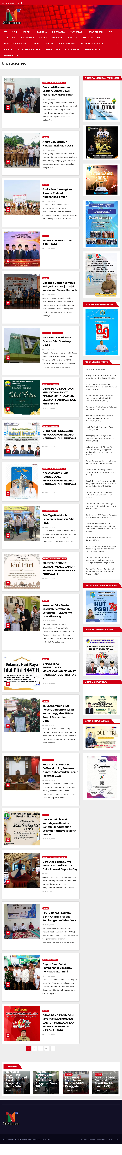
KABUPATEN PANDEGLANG (57, 82)
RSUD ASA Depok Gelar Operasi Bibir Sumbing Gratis (57, 341)
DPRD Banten (11, 55)
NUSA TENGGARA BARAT (16, 44)
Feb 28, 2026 (50, 976)
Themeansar (45, 1139)
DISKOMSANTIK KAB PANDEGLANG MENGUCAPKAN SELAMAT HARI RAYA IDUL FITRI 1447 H (59, 481)
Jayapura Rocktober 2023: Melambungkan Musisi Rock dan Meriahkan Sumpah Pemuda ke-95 (102, 526)
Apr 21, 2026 (50, 150)
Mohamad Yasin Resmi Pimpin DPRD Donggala (74, 1082)
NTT (110, 32)
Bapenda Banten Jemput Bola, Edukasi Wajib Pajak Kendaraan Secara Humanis (59, 286)
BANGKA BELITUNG (92, 38)
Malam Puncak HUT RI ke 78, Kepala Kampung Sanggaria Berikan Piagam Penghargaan (99, 449)
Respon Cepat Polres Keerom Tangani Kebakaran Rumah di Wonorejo (99, 418)
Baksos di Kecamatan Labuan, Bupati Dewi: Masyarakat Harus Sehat (57, 91)
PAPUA (36, 44)
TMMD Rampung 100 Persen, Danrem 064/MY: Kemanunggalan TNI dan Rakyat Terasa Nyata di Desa (58, 713)
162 (46, 1048)
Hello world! (91, 369)
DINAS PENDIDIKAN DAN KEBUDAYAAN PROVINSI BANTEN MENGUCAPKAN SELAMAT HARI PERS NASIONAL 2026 (58, 1023)
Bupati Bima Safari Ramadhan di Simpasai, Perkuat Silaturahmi (57, 968)
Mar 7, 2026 (49, 925)
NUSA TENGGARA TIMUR (29, 49)
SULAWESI (57, 38)
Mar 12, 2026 (50, 621)
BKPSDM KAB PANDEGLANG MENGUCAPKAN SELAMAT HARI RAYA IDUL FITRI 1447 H (59, 671)
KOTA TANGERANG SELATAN (58, 558)
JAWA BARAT (77, 32)
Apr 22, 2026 (50, 99)
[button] (118, 43)
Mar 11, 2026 (50, 780)
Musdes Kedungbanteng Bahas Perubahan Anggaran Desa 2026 (46, 1079)
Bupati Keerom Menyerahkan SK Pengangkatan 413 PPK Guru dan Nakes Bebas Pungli (101, 483)
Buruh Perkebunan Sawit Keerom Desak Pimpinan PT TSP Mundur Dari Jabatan (101, 548)
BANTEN (27, 32)
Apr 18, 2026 (50, 295)
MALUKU (43, 38)
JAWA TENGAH (96, 32)
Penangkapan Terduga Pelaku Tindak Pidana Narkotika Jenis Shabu (100, 438)
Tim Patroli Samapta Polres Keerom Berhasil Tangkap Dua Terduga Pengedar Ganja (99, 560)
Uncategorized (67, 44)
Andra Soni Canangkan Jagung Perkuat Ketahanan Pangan (57, 193)
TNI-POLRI (49, 44)
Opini (14, 32)
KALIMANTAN (27, 38)
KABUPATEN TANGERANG (50, 510)
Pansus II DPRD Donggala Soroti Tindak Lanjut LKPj (105, 1082)
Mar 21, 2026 (50, 408)
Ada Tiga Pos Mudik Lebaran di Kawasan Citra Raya (58, 519)
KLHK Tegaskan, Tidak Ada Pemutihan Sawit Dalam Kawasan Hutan (101, 386)
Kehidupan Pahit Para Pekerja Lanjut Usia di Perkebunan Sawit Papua (101, 506)
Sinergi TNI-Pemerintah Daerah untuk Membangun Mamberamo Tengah (100, 571)
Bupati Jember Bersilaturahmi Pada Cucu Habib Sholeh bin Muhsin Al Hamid (99, 398)
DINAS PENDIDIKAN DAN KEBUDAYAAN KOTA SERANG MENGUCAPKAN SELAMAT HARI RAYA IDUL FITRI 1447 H (59, 396)
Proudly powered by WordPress (13, 1139)
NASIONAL (42, 32)
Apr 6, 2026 (49, 349)
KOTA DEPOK (47, 333)
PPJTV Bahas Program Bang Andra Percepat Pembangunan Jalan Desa (59, 916)
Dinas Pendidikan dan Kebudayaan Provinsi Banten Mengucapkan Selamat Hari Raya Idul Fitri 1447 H (59, 827)
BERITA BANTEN (92, 49)
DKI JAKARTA (58, 32)
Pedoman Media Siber (92, 44)
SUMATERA (72, 38)
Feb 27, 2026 (50, 1035)
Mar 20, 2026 (50, 527)
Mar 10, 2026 (50, 839)
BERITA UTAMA (53, 49)
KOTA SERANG (54, 384)
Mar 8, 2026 (50, 874)
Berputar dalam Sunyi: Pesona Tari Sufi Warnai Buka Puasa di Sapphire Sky (59, 865)
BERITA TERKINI (112, 1139)
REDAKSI (8, 49)
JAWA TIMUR (10, 38)
